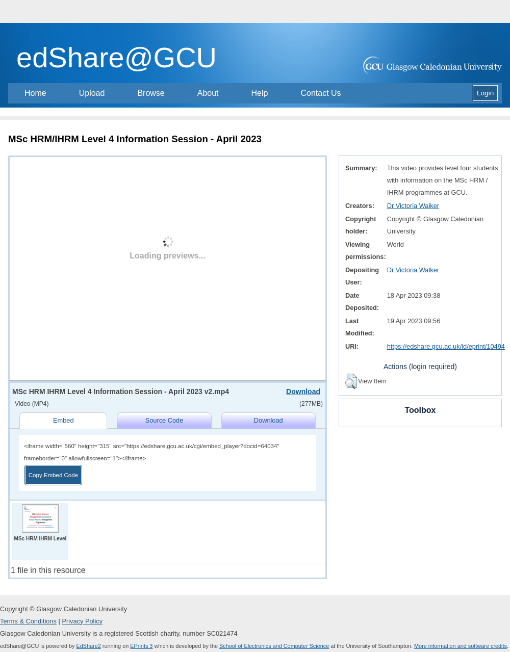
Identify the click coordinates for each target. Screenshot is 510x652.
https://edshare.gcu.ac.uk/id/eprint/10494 (446, 346)
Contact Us (320, 93)
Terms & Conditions (28, 621)
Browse (150, 93)
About (208, 93)
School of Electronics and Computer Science (274, 646)
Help (259, 93)
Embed (63, 420)
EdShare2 (88, 646)
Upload (92, 93)
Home (35, 93)
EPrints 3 (141, 646)
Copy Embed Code (53, 475)
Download (303, 391)
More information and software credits (460, 646)
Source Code (164, 420)
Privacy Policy (82, 621)
